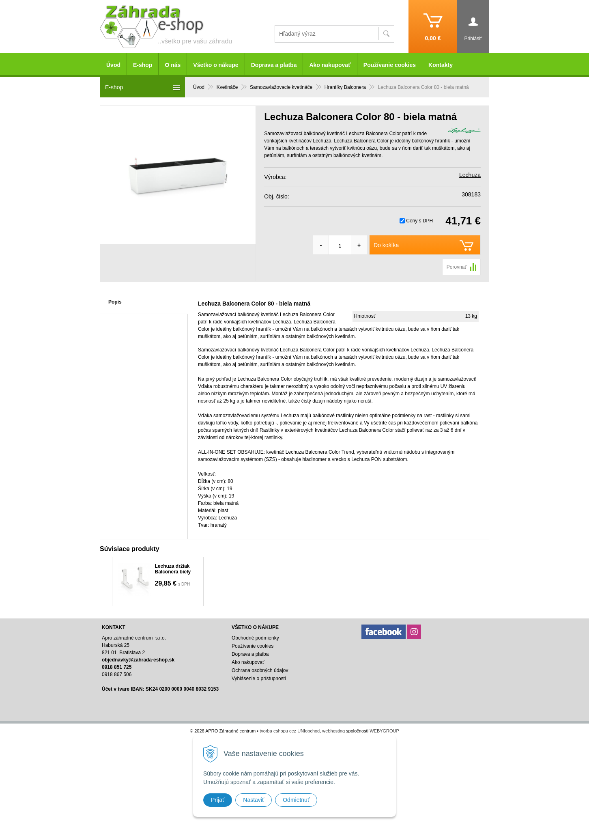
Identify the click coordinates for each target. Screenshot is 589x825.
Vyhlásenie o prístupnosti (259, 678)
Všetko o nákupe (215, 65)
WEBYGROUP (384, 730)
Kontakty (440, 65)
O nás (173, 65)
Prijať (217, 800)
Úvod (113, 65)
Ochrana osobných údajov (260, 670)
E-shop (142, 65)
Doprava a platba (274, 65)
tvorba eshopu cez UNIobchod (290, 730)
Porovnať (456, 267)
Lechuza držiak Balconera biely (173, 569)
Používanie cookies (389, 65)
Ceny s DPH (419, 221)
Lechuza (470, 175)
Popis (115, 302)
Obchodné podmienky (255, 638)
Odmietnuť (296, 800)
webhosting (333, 730)
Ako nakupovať (329, 65)
